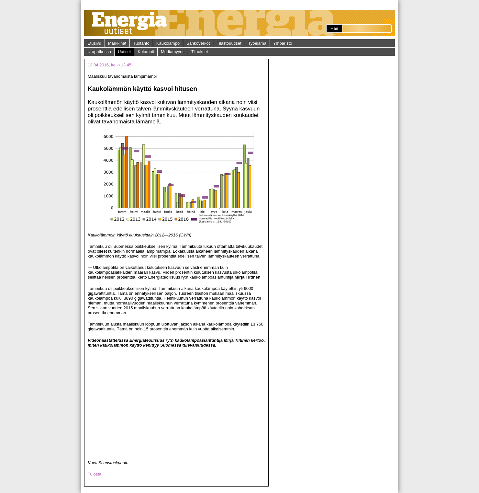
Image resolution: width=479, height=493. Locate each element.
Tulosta (94, 474)
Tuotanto (141, 43)
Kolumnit (146, 51)
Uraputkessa (99, 51)
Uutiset (124, 51)
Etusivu (94, 43)
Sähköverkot (198, 43)
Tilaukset (199, 51)
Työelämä (257, 43)
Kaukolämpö (168, 43)
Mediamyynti (172, 51)
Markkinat (117, 43)
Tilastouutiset (229, 43)
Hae (334, 28)
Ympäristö (282, 43)
